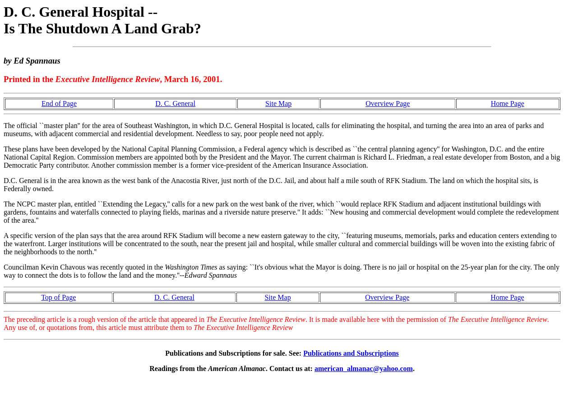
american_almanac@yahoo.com (363, 368)
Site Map (278, 103)
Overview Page (387, 103)
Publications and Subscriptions (351, 353)
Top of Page (58, 297)
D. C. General (175, 103)
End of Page (59, 103)
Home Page (507, 103)
